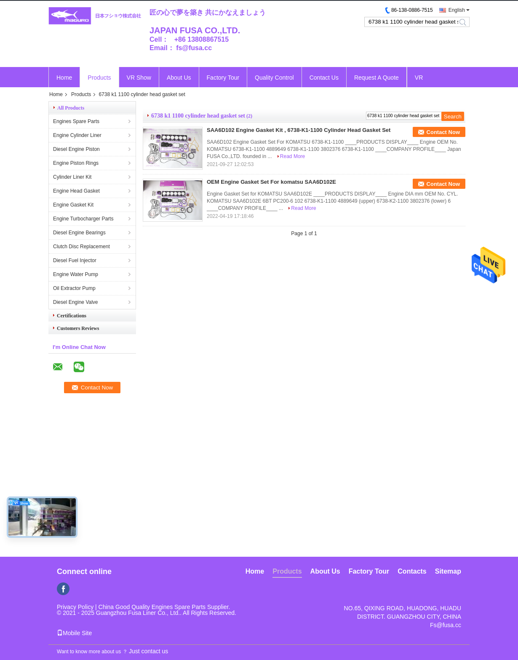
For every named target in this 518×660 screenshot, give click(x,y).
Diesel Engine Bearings (79, 233)
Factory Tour (223, 77)
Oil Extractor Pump (74, 288)
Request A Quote (376, 77)
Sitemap (448, 571)
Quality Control (274, 77)
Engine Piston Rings (76, 163)
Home (64, 77)
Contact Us (324, 77)
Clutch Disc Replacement (81, 247)
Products (99, 77)
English (457, 10)
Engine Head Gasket (76, 191)
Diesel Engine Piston (76, 149)
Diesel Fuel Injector (74, 260)
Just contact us (148, 651)
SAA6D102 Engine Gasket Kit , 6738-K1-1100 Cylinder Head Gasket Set (298, 130)
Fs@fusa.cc (445, 625)
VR (419, 77)
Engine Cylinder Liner (77, 135)
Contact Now (443, 132)
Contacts (412, 571)
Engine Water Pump (75, 274)
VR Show (139, 77)
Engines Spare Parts (76, 121)
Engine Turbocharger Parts (83, 219)
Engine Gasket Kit (73, 205)
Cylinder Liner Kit (72, 177)
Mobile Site (74, 633)
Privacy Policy (75, 607)
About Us (179, 77)
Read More (292, 156)
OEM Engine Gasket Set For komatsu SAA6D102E (271, 182)
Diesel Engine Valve (75, 302)
